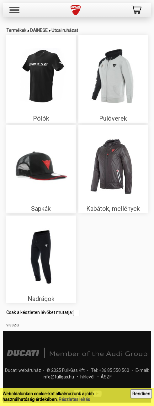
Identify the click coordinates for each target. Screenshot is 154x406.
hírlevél (87, 376)
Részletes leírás (74, 399)
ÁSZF (106, 376)
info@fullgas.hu (58, 376)
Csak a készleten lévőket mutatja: (42, 312)
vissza (12, 324)
